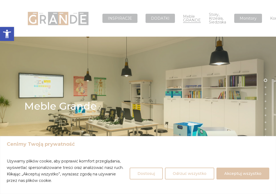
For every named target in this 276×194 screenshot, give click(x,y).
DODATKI (160, 18)
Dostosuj (146, 173)
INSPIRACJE (120, 18)
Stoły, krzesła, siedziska (217, 18)
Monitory (248, 18)
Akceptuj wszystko (242, 173)
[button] (7, 34)
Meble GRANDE (192, 18)
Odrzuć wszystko (189, 173)
